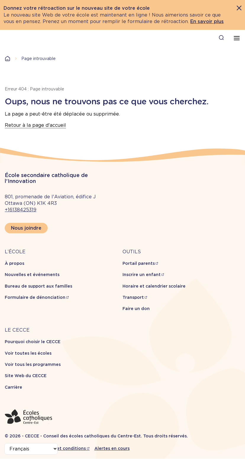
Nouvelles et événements (32, 274)
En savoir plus (207, 21)
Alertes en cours (112, 448)
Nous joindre (26, 228)
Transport (133, 297)
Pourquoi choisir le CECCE (32, 341)
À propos (14, 263)
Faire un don (136, 308)
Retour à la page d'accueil (35, 125)
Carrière (13, 387)
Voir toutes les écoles (28, 353)
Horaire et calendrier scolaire (154, 286)
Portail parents (138, 263)
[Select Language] (31, 449)
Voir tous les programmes (33, 364)
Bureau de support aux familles (38, 286)
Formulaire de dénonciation (35, 297)
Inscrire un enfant (141, 274)
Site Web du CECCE (25, 375)
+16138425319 (20, 210)
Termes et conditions (63, 448)
